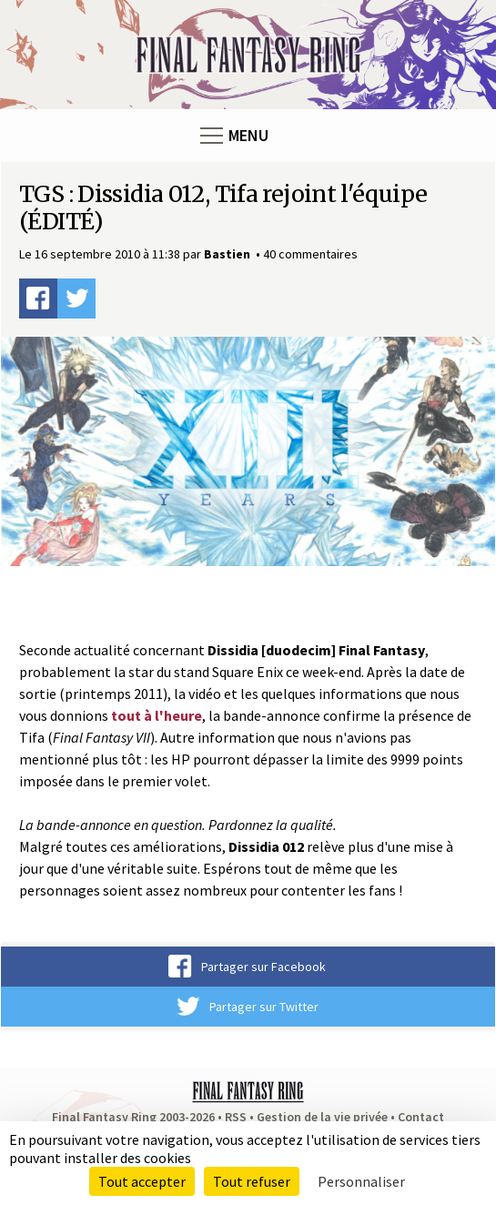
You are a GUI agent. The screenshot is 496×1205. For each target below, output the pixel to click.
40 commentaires (310, 254)
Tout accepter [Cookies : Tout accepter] (142, 1181)
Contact (421, 1117)
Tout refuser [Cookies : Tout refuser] (251, 1181)
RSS (236, 1117)
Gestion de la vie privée (322, 1117)
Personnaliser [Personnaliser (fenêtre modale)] (361, 1181)
